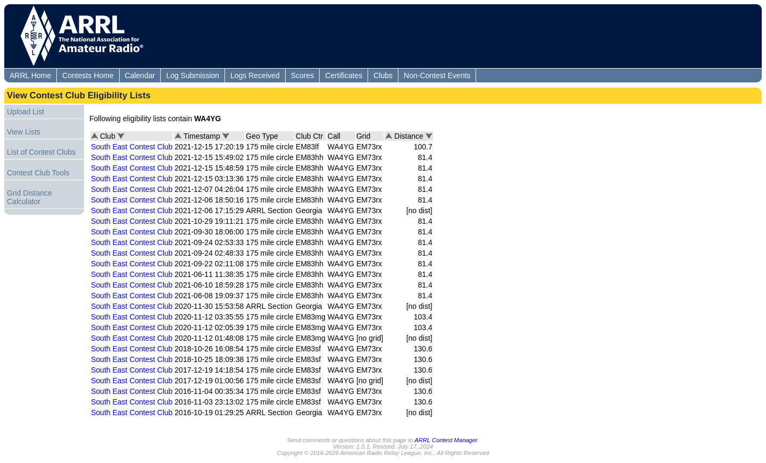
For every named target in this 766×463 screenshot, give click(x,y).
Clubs (383, 75)
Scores (302, 75)
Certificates (343, 75)
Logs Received (255, 75)
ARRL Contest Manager (445, 440)
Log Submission (192, 75)
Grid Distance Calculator (29, 197)
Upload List (25, 111)
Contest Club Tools (38, 173)
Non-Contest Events (437, 75)
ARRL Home (30, 75)
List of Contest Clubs (41, 152)
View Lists (23, 132)
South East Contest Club (131, 146)
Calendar (140, 75)
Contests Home (87, 75)
